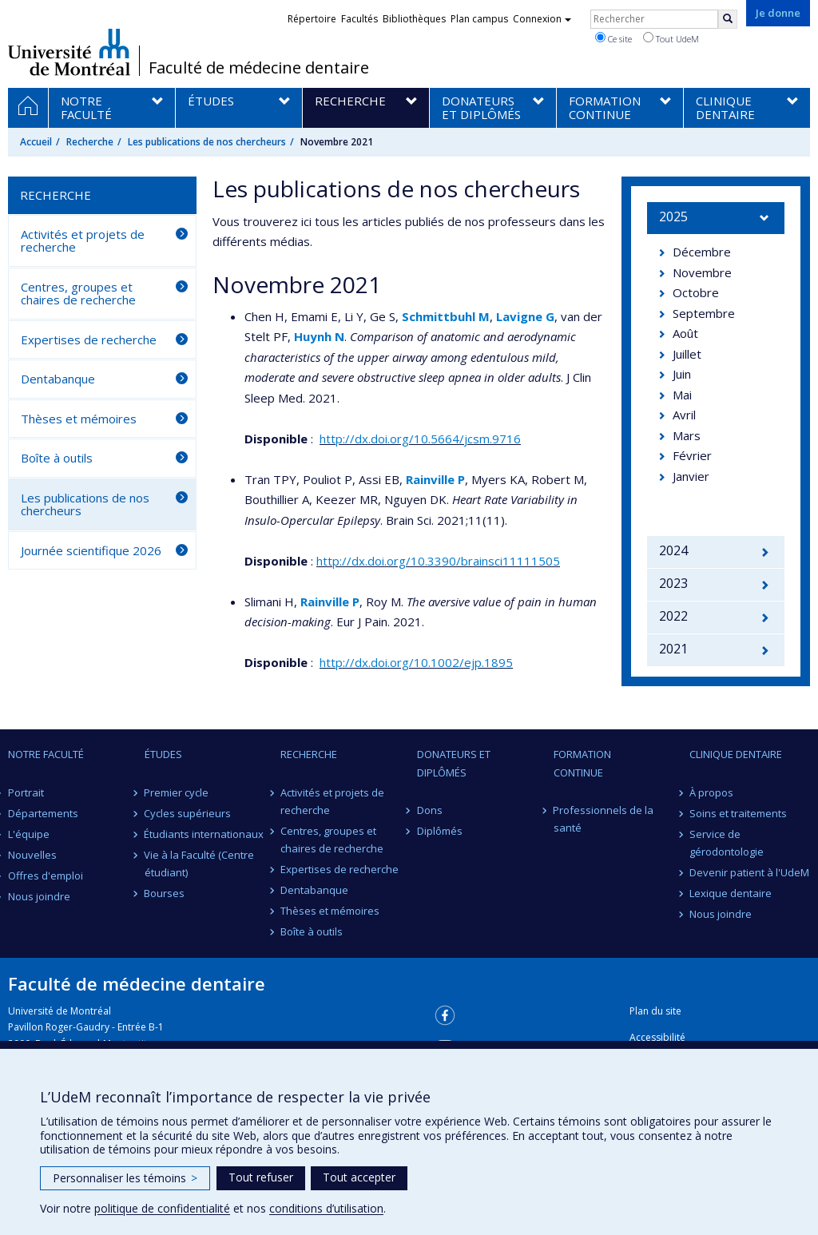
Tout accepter (359, 1177)
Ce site (613, 38)
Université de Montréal (69, 52)
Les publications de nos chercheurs (207, 142)
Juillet (687, 354)
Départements (43, 813)
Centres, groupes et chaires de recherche (78, 293)
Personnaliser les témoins (125, 1177)
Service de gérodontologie (726, 843)
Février (692, 455)
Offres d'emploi (45, 875)
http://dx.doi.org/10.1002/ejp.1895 (416, 662)
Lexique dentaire (730, 893)
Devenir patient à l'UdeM (749, 872)
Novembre (702, 272)
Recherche (89, 142)
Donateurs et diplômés (453, 763)
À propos (711, 792)
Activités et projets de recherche (83, 241)
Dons (430, 810)
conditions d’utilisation (326, 1208)
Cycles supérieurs (188, 813)
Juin (682, 374)
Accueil (36, 142)
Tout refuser (260, 1177)
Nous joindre (39, 896)
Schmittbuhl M (446, 316)
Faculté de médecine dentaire (259, 68)
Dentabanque (58, 379)
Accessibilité (657, 1037)
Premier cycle (177, 792)
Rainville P (435, 479)
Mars (687, 435)
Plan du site (655, 1011)
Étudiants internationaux (204, 834)
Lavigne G (525, 316)
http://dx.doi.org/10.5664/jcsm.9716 (420, 439)
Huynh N (319, 336)
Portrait (26, 792)
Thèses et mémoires (79, 419)
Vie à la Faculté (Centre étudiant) (200, 864)
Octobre (696, 292)
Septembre (704, 313)
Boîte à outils (57, 458)
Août (685, 333)
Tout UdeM (671, 38)
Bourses (165, 893)
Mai (682, 395)
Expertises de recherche (89, 339)
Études (163, 754)
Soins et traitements (738, 813)
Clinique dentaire (735, 754)
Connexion (542, 19)
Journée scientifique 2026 (91, 550)
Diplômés (440, 831)
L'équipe (29, 834)
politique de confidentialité (162, 1208)
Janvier (691, 476)
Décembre (702, 252)
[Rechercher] (727, 19)
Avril (684, 415)
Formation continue (582, 763)
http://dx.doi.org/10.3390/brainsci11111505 (438, 561)
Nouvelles (32, 855)
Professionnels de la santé (604, 819)
